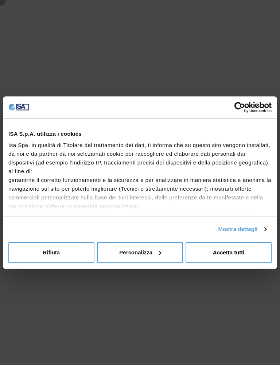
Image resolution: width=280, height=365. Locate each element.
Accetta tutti (229, 252)
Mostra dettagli (237, 229)
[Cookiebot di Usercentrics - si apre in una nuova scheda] (240, 107)
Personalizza (140, 252)
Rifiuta (51, 252)
